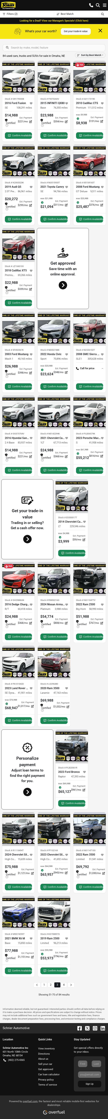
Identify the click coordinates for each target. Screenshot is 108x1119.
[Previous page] (37, 985)
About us (43, 1058)
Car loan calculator (49, 1074)
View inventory (46, 1048)
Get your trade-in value (75, 31)
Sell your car (45, 1064)
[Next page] (71, 985)
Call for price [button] (85, 368)
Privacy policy (46, 1079)
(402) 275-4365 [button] (14, 1060)
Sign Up (90, 1084)
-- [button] (102, 368)
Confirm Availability (20, 135)
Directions (44, 1053)
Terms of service (47, 1084)
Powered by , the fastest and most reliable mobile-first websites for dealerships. (54, 1106)
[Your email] (89, 1074)
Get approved (45, 1069)
